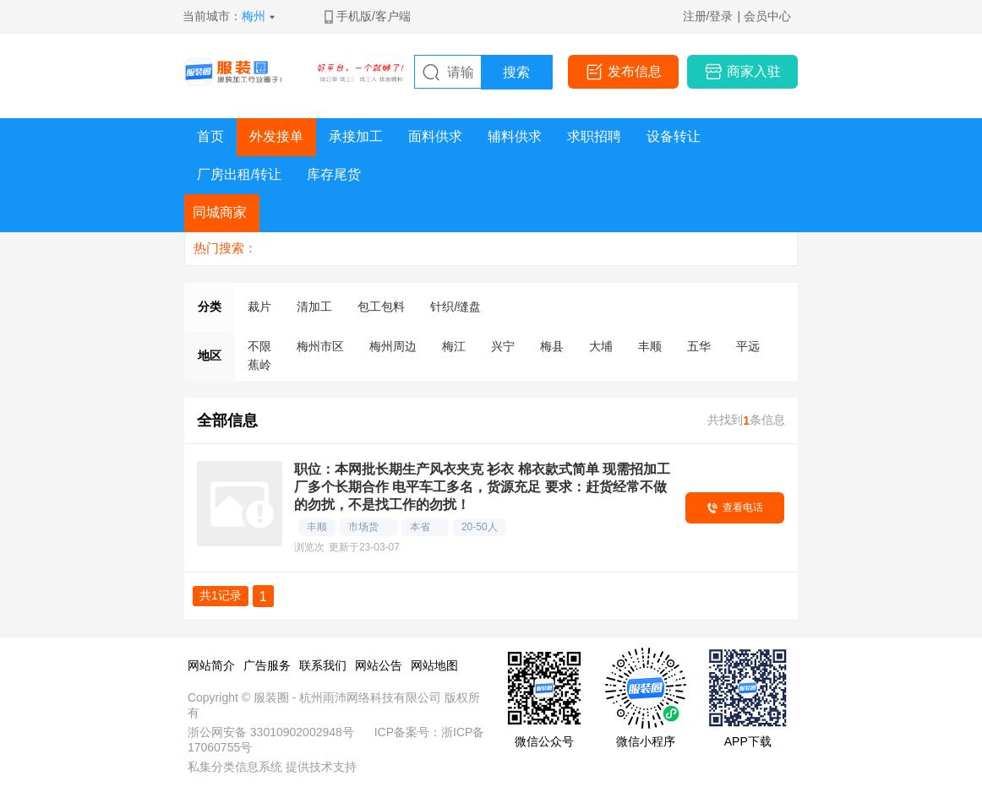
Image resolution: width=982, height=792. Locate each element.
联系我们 (322, 665)
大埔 (601, 346)
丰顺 (650, 346)
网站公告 (378, 665)
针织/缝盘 (455, 306)
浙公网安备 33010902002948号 (271, 732)
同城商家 (220, 212)
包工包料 (381, 306)
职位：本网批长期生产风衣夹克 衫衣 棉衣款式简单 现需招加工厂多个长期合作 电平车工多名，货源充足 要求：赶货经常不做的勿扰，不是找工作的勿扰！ (482, 487)
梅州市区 (320, 346)
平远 (748, 346)
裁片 (259, 306)
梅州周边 (393, 346)
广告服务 (267, 665)
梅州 (253, 16)
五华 (699, 346)
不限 (259, 346)
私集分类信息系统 (235, 766)
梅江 (454, 346)
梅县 (552, 346)
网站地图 (434, 665)
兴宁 (503, 346)
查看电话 (743, 507)
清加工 (314, 306)
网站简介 (211, 665)
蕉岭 (259, 365)
